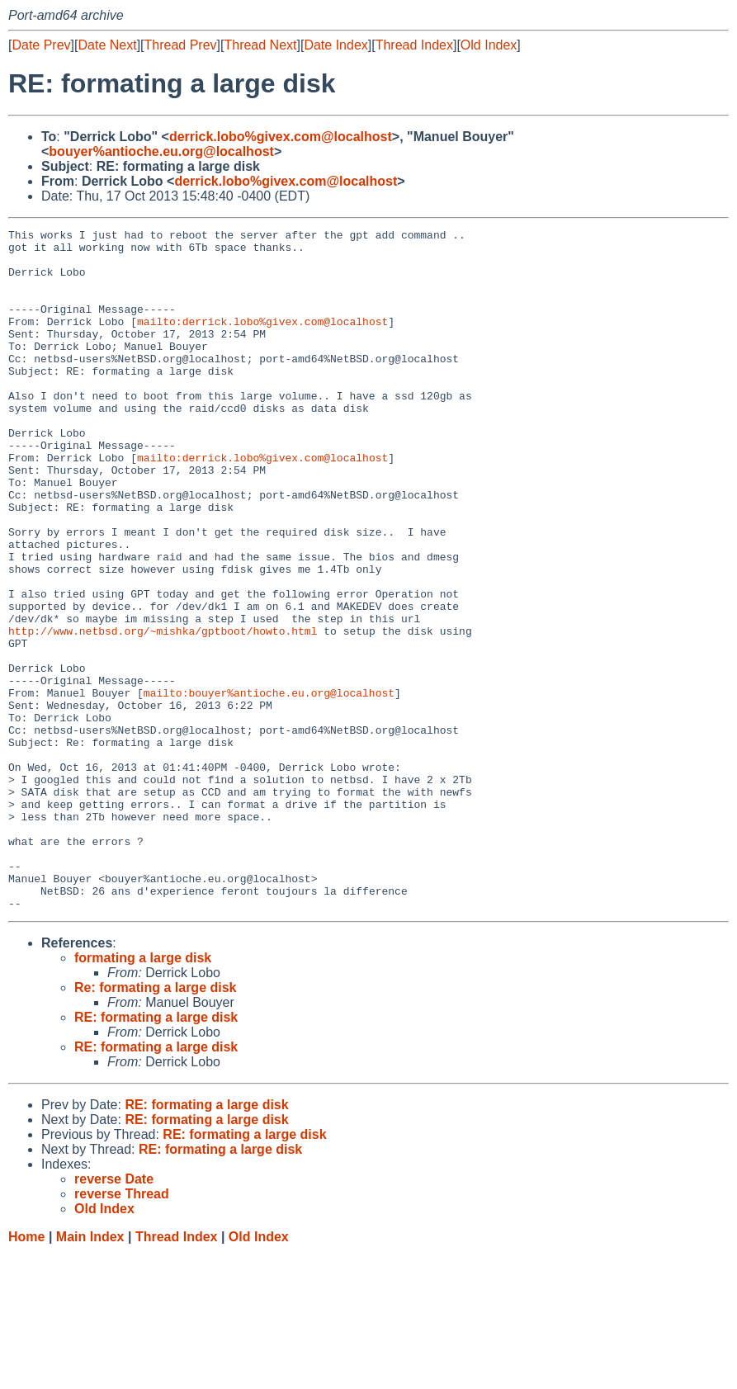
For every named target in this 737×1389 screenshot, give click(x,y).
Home (26, 1373)
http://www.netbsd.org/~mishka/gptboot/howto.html (162, 712)
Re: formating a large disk (155, 1124)
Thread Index (414, 45)
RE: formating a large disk (156, 1153)
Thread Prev (180, 45)
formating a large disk (142, 1094)
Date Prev (41, 45)
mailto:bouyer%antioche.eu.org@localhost (269, 786)
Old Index (489, 45)
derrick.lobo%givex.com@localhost (280, 137)
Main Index (90, 1373)
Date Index (335, 45)
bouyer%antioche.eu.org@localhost (161, 151)
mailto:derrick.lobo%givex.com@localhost (262, 340)
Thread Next (260, 45)
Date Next (107, 45)
